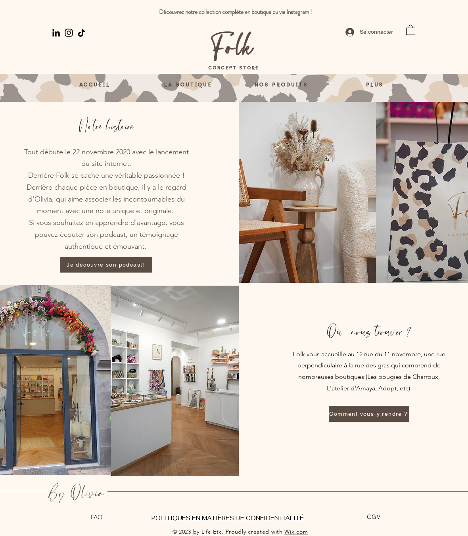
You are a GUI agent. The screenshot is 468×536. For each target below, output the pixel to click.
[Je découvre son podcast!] (106, 265)
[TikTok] (81, 32)
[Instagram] (68, 32)
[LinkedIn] (56, 32)
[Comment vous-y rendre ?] (369, 414)
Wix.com (296, 531)
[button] (410, 29)
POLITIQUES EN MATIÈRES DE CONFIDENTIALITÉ (228, 518)
